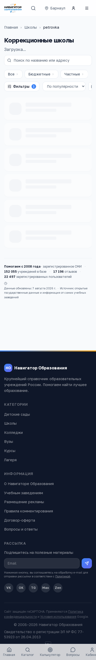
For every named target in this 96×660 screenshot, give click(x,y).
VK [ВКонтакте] (8, 588)
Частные (74, 74)
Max (45, 588)
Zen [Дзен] (58, 588)
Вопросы (73, 652)
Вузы (8, 441)
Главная (11, 27)
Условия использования (58, 617)
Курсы (9, 450)
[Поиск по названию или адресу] (48, 60)
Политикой (62, 576)
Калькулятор (50, 652)
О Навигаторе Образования (29, 483)
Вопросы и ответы (21, 529)
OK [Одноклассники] (21, 588)
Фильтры (21, 86)
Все (13, 74)
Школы (30, 27)
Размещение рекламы (24, 502)
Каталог (27, 652)
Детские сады (17, 414)
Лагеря (10, 460)
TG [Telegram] (33, 588)
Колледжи (13, 432)
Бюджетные (41, 74)
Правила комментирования (28, 511)
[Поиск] (33, 8)
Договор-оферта (19, 520)
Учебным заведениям (23, 493)
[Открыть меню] (87, 8)
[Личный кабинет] (73, 8)
